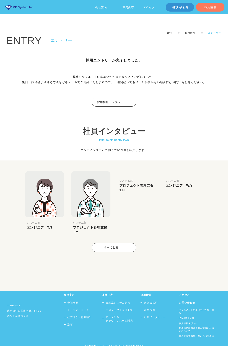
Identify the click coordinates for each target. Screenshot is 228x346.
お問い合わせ (179, 7)
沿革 (70, 317)
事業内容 (128, 7)
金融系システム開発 (118, 295)
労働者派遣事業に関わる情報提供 (196, 329)
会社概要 (72, 295)
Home (168, 32)
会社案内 (69, 287)
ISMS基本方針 (187, 311)
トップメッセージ (78, 302)
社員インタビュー (155, 309)
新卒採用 (149, 302)
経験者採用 (151, 295)
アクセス (149, 7)
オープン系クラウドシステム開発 (119, 311)
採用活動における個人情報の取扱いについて (196, 322)
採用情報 (210, 7)
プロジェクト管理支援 (119, 302)
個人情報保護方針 (188, 316)
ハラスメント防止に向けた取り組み (196, 304)
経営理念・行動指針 (79, 309)
